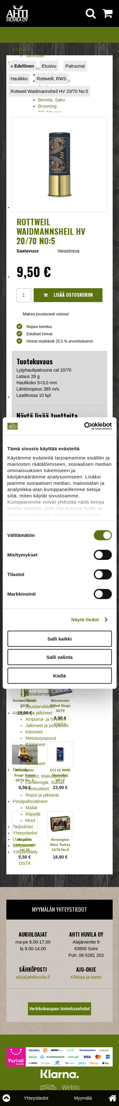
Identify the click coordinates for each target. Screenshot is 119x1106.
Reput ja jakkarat (42, 795)
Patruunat (75, 66)
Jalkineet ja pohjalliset (47, 725)
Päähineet (35, 744)
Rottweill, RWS (51, 78)
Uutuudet (22, 839)
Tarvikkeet (35, 763)
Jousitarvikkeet (40, 706)
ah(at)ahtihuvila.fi (33, 977)
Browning (47, 106)
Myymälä (83, 1098)
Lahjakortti (23, 845)
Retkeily (21, 769)
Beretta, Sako (51, 99)
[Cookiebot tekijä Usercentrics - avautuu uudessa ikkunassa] (85, 426)
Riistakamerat (39, 693)
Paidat (31, 750)
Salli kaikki (59, 638)
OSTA (24, 863)
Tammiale (34, 55)
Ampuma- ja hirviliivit (45, 719)
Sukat (31, 757)
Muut (30, 700)
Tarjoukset (23, 826)
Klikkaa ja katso (86, 977)
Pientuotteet (37, 788)
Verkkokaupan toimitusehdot (59, 1008)
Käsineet (34, 731)
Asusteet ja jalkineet (32, 712)
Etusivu (20, 49)
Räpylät (32, 814)
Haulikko (19, 78)
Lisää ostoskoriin (68, 294)
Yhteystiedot (25, 833)
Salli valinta (59, 657)
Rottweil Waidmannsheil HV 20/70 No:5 (49, 91)
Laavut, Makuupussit (45, 776)
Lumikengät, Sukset (44, 782)
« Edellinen (22, 66)
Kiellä (59, 675)
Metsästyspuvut (40, 738)
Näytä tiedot (85, 619)
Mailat (31, 807)
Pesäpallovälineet (30, 801)
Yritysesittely (25, 851)
